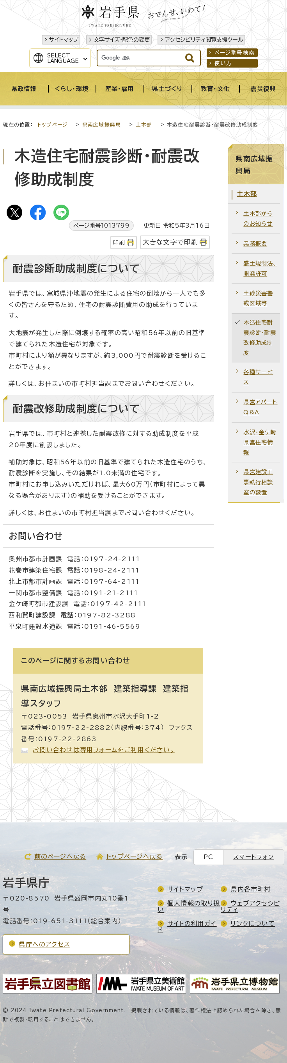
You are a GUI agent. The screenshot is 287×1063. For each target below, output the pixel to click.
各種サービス (258, 377)
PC (208, 857)
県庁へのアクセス (44, 944)
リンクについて (252, 923)
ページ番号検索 (234, 52)
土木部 (144, 124)
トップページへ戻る (134, 856)
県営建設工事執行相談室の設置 (258, 482)
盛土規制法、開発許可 (260, 268)
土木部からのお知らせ (258, 218)
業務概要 (255, 243)
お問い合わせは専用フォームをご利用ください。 (103, 750)
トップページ (52, 124)
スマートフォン (253, 857)
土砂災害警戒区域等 (258, 298)
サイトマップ (63, 40)
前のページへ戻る (60, 856)
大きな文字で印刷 (170, 242)
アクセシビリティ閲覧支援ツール (204, 40)
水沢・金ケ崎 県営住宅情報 (259, 442)
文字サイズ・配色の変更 (122, 40)
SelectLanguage (63, 58)
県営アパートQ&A (260, 407)
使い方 (223, 63)
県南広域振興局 (101, 124)
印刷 (119, 242)
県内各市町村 (250, 889)
